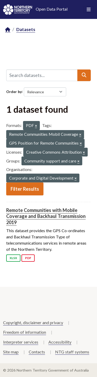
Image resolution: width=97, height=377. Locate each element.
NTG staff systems (72, 351)
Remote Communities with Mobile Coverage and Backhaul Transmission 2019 (46, 216)
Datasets (25, 29)
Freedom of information (24, 332)
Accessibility (59, 341)
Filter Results (25, 189)
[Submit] (84, 75)
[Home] (7, 30)
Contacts (37, 351)
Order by (14, 91)
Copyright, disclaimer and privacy (33, 322)
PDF (28, 258)
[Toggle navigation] (88, 9)
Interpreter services (20, 341)
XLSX (13, 258)
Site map (11, 351)
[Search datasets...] (42, 75)
